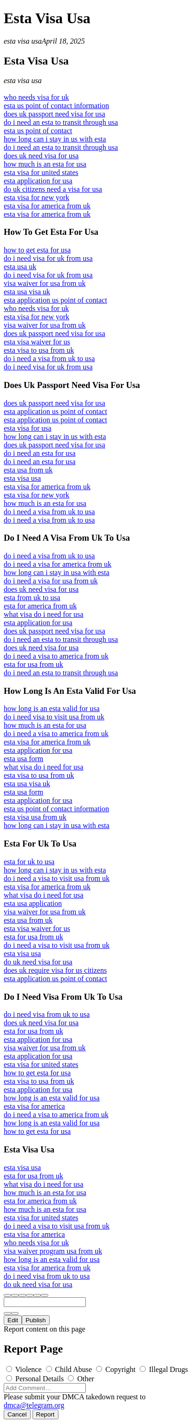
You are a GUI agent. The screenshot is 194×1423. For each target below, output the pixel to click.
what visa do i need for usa (44, 614)
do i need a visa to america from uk (56, 656)
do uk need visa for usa (38, 962)
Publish (36, 1320)
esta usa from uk (28, 470)
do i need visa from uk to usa (47, 1014)
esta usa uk (20, 267)
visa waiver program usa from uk (53, 1251)
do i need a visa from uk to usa (49, 358)
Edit (12, 1320)
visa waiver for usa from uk (44, 283)
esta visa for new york (36, 197)
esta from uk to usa (32, 598)
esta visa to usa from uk (39, 350)
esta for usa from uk (33, 664)
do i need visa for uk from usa (48, 258)
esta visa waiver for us (37, 342)
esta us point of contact (38, 131)
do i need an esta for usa (40, 453)
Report (45, 1414)
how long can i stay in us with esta (55, 139)
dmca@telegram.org (34, 1405)
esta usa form (23, 759)
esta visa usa (23, 41)
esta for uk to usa (29, 862)
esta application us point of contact (55, 300)
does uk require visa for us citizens (55, 970)
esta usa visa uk (27, 292)
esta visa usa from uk (35, 817)
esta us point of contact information (56, 106)
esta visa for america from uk (47, 206)
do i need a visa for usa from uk (51, 581)
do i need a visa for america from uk (57, 564)
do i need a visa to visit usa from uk (57, 878)
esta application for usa (38, 181)
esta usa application (33, 903)
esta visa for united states (41, 172)
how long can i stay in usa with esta (57, 572)
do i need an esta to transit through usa (61, 122)
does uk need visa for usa (41, 156)
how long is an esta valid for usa (52, 708)
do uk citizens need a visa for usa (53, 189)
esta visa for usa (28, 428)
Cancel (17, 1414)
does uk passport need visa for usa (54, 114)
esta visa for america (34, 1106)
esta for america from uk (40, 606)
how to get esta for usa (37, 250)
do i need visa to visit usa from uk (54, 717)
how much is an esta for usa (45, 164)
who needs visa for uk (36, 97)
